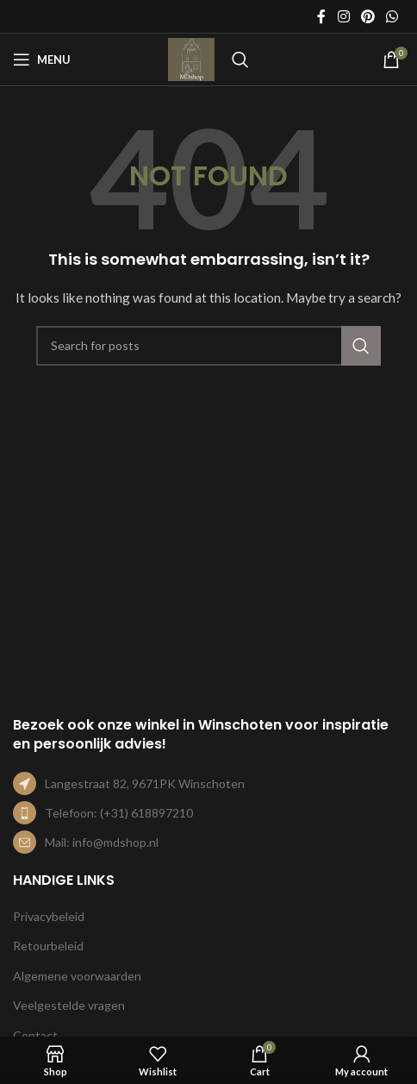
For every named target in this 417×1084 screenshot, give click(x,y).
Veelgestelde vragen (69, 1005)
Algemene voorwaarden (77, 975)
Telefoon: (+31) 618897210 (119, 812)
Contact (35, 1035)
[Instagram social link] (343, 16)
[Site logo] (191, 58)
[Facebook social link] (321, 16)
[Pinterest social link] (367, 16)
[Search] (240, 59)
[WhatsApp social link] (392, 16)
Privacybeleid (48, 916)
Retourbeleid (48, 945)
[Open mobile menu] (41, 59)
